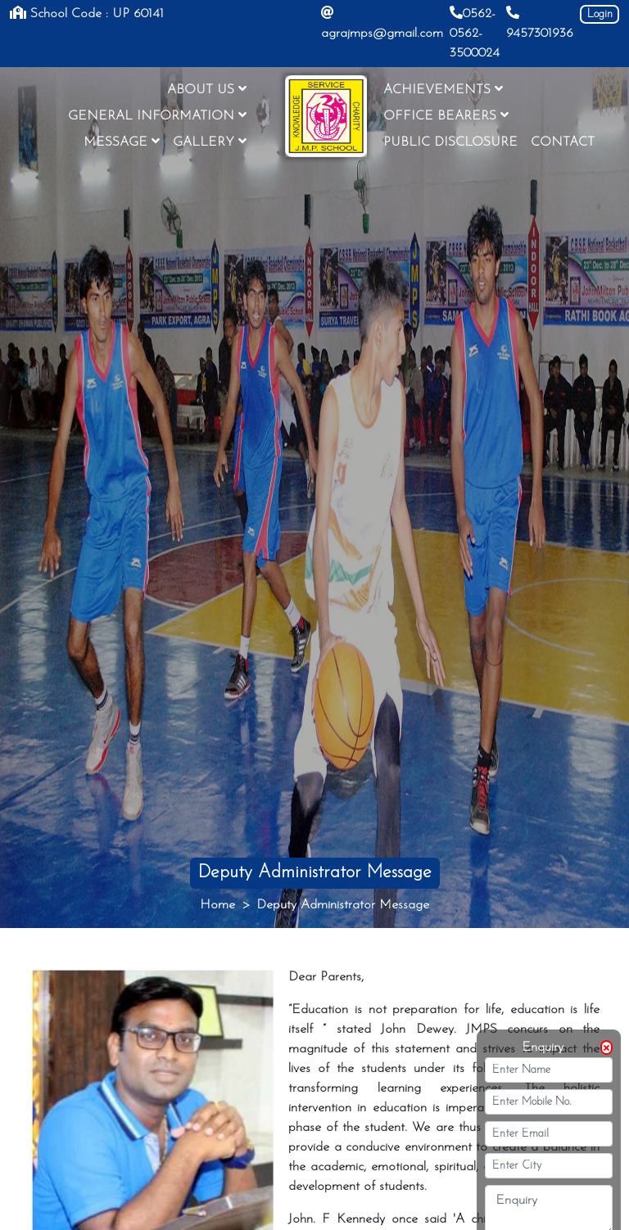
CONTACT (563, 142)
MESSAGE (122, 141)
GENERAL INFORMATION (157, 115)
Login (600, 14)
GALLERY (210, 141)
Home (217, 905)
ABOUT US (207, 89)
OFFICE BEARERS (446, 115)
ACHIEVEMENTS (443, 89)
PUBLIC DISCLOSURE (450, 142)
